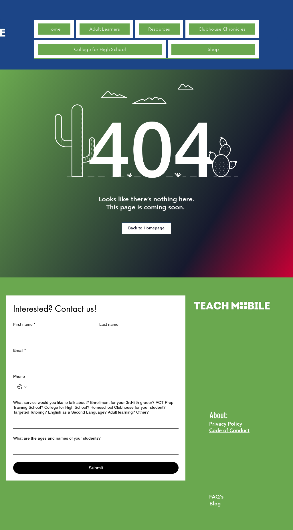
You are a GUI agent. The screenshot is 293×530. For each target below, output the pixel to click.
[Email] (94, 361)
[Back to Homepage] (146, 228)
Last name (108, 324)
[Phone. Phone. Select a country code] (22, 387)
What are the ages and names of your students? (57, 438)
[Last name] (137, 335)
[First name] (51, 335)
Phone (19, 376)
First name (24, 324)
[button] (282, 34)
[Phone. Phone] (101, 387)
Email (19, 350)
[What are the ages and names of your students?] (94, 448)
